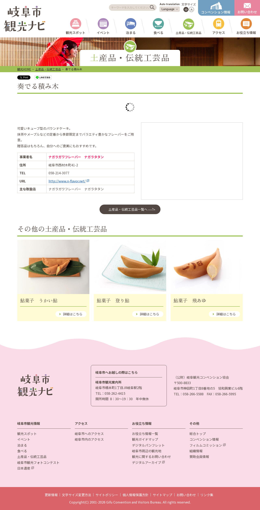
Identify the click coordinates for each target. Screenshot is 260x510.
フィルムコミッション (208, 445)
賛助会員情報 (199, 456)
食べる (22, 450)
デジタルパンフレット (148, 445)
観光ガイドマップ (145, 439)
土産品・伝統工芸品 (48, 69)
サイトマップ (162, 494)
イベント (23, 439)
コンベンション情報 (204, 439)
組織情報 (196, 450)
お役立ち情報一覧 (145, 433)
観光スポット (27, 433)
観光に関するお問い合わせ (151, 456)
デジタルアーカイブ (148, 462)
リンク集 (206, 494)
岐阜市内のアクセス (89, 439)
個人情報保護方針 (135, 494)
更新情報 (51, 494)
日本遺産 (25, 468)
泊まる (22, 445)
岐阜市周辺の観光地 (146, 450)
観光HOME (24, 69)
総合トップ (198, 433)
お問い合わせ (186, 494)
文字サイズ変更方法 (76, 494)
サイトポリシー (106, 494)
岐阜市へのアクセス (89, 433)
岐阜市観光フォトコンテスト (38, 462)
